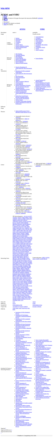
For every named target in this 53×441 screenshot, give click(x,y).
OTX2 (26, 263)
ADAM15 (15, 217)
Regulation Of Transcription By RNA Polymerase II (23, 346)
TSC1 (14, 291)
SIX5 (24, 279)
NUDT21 (25, 262)
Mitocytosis (38, 368)
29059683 (25, 121)
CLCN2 (23, 229)
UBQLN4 (18, 292)
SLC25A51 (28, 279)
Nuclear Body (19, 401)
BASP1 (18, 222)
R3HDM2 (26, 272)
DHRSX (15, 233)
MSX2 (28, 258)
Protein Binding (19, 57)
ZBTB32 (19, 296)
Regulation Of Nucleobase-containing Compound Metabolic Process (23, 316)
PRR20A (23, 268)
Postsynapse (18, 48)
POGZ (14, 267)
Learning (18, 78)
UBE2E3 (30, 291)
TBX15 (19, 285)
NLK (14, 262)
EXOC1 (38, 259)
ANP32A (20, 219)
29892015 (18, 120)
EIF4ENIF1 (15, 237)
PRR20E (24, 270)
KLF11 (14, 251)
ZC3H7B (28, 296)
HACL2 (17, 245)
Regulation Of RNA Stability (22, 420)
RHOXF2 (24, 276)
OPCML (23, 263)
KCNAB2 (15, 250)
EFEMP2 (27, 234)
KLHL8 (23, 251)
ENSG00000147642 (37, 305)
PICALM (25, 264)
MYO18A (19, 259)
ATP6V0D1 (15, 221)
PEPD (14, 264)
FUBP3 (29, 241)
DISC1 (34, 259)
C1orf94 (22, 225)
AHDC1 (27, 217)
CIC (31, 228)
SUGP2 (30, 283)
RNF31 (14, 278)
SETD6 (14, 279)
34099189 (37, 166)
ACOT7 (30, 216)
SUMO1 (15, 284)
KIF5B (41, 259)
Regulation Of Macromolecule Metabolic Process (23, 331)
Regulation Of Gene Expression (23, 324)
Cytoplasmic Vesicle (40, 47)
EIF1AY (19, 236)
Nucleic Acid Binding (21, 416)
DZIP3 (23, 234)
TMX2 (26, 287)
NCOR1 (14, 261)
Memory (18, 80)
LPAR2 (22, 254)
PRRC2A (28, 270)
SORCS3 (15, 282)
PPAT (25, 267)
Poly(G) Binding (19, 61)
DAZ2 (20, 232)
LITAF (14, 254)
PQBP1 (14, 268)
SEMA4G (25, 278)
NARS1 (24, 259)
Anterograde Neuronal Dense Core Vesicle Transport (43, 90)
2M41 (17, 308)
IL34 (29, 247)
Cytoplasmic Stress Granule (22, 389)
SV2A (23, 284)
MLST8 (20, 258)
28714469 (23, 202)
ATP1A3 (25, 220)
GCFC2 (29, 242)
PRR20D (19, 270)
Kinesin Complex (39, 353)
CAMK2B (15, 226)
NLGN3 (30, 261)
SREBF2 (30, 282)
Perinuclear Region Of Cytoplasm (43, 351)
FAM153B (29, 238)
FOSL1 (21, 241)
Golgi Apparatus (39, 40)
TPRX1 (14, 289)
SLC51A (19, 280)
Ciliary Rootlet (38, 344)
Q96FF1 (26, 306)
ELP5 (19, 237)
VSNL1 (20, 293)
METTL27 (15, 258)
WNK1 (14, 295)
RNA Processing (19, 76)
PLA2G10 (15, 266)
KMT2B (27, 251)
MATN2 (14, 257)
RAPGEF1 (23, 274)
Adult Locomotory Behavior (22, 81)
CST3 (14, 232)
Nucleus (17, 38)
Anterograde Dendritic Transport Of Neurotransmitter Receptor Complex (43, 349)
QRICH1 (17, 272)
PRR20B (27, 268)
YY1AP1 (15, 296)
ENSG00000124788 (17, 305)
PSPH (22, 271)
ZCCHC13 (15, 297)
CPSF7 (14, 230)
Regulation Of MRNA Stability (23, 405)
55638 (34, 302)
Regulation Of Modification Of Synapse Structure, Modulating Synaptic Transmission (42, 364)
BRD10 (29, 224)
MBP (18, 257)
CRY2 (30, 230)
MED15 (21, 257)
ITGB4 (23, 249)
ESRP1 (14, 238)
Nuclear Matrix (19, 44)
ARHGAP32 (29, 219)
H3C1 (14, 245)
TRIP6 (30, 289)
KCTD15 (20, 250)
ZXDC (19, 300)
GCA (25, 242)
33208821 (18, 154)
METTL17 (26, 257)
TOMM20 (19, 288)
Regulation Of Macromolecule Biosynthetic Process (23, 326)
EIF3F (25, 236)
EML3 (22, 237)
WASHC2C (29, 293)
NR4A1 (21, 262)
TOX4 (23, 288)
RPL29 (45, 259)
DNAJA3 (15, 234)
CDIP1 (28, 226)
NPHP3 (17, 262)
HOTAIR (20, 246)
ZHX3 (26, 297)
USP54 (29, 292)
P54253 (22, 306)
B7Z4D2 (35, 306)
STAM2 (26, 283)
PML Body (18, 400)
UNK (26, 292)
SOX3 (18, 282)
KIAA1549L (25, 250)
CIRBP (14, 229)
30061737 (27, 118)
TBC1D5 (15, 285)
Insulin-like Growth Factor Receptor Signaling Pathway (22, 96)
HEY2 (21, 245)
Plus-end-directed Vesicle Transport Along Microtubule (43, 346)
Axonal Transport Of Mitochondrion (40, 81)
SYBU (42, 29)
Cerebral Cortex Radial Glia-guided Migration (42, 394)
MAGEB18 (15, 255)
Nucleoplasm (19, 39)
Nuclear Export (19, 99)
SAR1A (21, 278)
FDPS (30, 240)
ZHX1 (19, 297)
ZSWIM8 (15, 300)
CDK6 (14, 228)
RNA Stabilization (20, 421)
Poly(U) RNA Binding (21, 59)
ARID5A (15, 220)
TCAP (22, 285)
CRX (27, 230)
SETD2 (30, 278)
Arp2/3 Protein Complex (41, 383)
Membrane (38, 46)
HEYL (24, 245)
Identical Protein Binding (21, 63)
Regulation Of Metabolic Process (23, 337)
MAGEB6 (25, 255)
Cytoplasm (18, 42)
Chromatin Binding (20, 55)
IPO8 (17, 249)
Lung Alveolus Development (22, 98)
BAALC (15, 222)
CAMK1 (27, 225)
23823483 (27, 174)
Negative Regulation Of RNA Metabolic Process (22, 335)
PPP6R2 (29, 267)
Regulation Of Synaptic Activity (43, 86)
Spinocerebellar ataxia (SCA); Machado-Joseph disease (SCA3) (23, 111)
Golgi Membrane (39, 36)
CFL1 (23, 228)
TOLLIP (15, 288)
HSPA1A (22, 247)
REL (21, 276)
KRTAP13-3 (22, 253)
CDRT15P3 (18, 228)
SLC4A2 (15, 280)
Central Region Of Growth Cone (43, 396)
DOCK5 (19, 234)
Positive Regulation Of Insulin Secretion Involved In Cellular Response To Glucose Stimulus (42, 84)
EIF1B (22, 236)
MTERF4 (15, 259)
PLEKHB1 (20, 266)
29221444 (18, 134)
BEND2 (26, 222)
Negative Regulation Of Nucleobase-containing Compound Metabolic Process (24, 343)
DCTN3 (29, 232)
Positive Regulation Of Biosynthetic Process (21, 388)
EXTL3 (25, 238)
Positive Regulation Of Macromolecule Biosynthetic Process (22, 385)
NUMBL (30, 262)
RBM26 (24, 275)
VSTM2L (24, 293)
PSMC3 (19, 271)
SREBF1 (26, 282)
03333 (14, 303)
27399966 (18, 202)
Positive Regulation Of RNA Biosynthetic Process (22, 394)
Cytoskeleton (38, 42)
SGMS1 (20, 279)
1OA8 (14, 308)
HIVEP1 (28, 245)
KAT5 (26, 249)
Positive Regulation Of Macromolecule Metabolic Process (24, 367)
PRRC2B (15, 271)
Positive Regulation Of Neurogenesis (40, 376)
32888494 (18, 167)
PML (30, 266)
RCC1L (14, 276)
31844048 (18, 164)
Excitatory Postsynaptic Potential (23, 101)
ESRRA (18, 238)
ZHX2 (22, 297)
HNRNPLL (15, 246)
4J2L (28, 308)
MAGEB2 (20, 255)
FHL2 (14, 241)
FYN (14, 242)
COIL (30, 229)
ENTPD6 (27, 237)
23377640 (18, 172)
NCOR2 (19, 261)
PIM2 (29, 264)
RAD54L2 (15, 274)
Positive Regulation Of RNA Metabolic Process (22, 363)
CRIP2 (21, 230)
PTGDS (26, 271)
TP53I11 (27, 288)
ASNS (18, 220)
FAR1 (24, 240)
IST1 (20, 249)
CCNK (24, 226)
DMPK (27, 233)
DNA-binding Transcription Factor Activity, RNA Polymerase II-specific (24, 413)
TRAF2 (18, 289)
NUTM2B (15, 263)
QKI (14, 272)
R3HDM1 (21, 272)
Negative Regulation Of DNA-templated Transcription (23, 90)
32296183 (40, 18)
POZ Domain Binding (21, 60)
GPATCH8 (22, 243)
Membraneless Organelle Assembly (24, 424)
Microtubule (38, 43)
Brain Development (20, 77)
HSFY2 (18, 247)
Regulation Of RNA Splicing (22, 422)
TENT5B (22, 287)
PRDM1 (18, 268)
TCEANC (26, 285)
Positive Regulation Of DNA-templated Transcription (22, 392)
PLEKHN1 (25, 266)
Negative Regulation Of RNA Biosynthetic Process (22, 355)
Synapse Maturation (40, 88)
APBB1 (24, 219)
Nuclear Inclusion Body (21, 47)
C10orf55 (18, 225)
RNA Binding (19, 56)
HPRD (5, 24)
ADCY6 (19, 217)
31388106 (48, 163)
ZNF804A (23, 299)
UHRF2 (23, 292)
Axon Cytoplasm (39, 50)
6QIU (14, 309)
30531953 (28, 145)
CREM (17, 230)
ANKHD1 (15, 219)
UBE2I (14, 292)
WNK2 (18, 295)
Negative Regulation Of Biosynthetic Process (21, 360)
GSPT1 (27, 243)
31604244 (27, 179)
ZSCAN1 (28, 299)
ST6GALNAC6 (16, 283)
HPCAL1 (25, 246)
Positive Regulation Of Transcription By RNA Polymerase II (24, 93)
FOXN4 (25, 241)
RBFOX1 (15, 275)
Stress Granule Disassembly (42, 340)
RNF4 (17, 278)
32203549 (18, 157)
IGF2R (26, 247)
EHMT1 (14, 236)
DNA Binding (19, 54)
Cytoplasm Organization (41, 354)
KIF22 (30, 250)
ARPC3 (44, 257)
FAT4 (27, 240)
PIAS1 (21, 264)
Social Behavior (19, 84)
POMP (22, 267)
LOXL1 (18, 254)
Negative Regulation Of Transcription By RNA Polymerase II (24, 68)
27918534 (18, 195)
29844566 (18, 143)
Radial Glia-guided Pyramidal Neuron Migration (42, 389)
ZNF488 (15, 299)
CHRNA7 (27, 228)
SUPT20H (19, 284)
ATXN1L (20, 221)
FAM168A (15, 240)
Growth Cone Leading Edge (42, 387)
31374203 (18, 129)
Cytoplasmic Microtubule (41, 44)
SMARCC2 (29, 280)
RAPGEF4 (28, 274)
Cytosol (17, 43)
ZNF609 (19, 299)
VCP (17, 293)
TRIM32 (22, 289)
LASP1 (26, 253)
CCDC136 (20, 226)
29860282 (18, 137)
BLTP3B (24, 224)
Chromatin (18, 340)
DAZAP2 (24, 232)
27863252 (27, 146)
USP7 (14, 293)
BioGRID (6, 23)
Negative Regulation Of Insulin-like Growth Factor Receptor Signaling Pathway (23, 87)
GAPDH (17, 242)
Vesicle (37, 48)
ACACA (26, 216)
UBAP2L (25, 291)
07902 (34, 303)
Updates (6, 20)
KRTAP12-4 (15, 253)
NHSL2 (26, 261)
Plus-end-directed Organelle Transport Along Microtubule (42, 367)
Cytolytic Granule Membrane (42, 355)
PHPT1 (17, 264)
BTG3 (14, 225)
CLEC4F (27, 229)
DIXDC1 (23, 233)
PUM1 (29, 271)
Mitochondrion (38, 39)
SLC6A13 (23, 280)
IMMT (14, 249)
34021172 (26, 210)
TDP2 (14, 287)
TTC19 (17, 291)
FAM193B (20, 240)
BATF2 (22, 222)
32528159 (18, 124)
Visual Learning (19, 82)
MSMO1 (24, 258)
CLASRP (18, 229)
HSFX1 (29, 246)
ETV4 (21, 238)
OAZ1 (19, 263)
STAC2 (22, 283)
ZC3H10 (24, 296)
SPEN (21, 282)
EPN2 (30, 237)
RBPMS (28, 275)
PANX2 (30, 263)
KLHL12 (18, 251)
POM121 (18, 267)
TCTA (30, 285)
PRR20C (15, 270)
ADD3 (23, 217)
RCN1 (17, 276)
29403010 (23, 184)
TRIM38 (27, 289)
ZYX (22, 300)
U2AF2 (21, 291)
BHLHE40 (15, 224)
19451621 (18, 117)
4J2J (26, 308)
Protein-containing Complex (22, 46)
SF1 (17, 279)
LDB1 (30, 253)
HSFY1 (14, 247)
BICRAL (20, 224)
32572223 (29, 149)
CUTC (17, 232)
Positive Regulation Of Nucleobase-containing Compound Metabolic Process (24, 374)
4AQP (23, 308)
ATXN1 (22, 29)
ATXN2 (25, 221)
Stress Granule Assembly (21, 397)
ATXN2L (29, 221)
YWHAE (22, 295)
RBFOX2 (19, 275)
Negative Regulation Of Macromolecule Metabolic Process (24, 357)
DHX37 (19, 233)
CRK (24, 230)
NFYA (22, 261)
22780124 (23, 141)
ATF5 (21, 220)
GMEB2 (18, 243)
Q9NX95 (39, 306)
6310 (14, 302)
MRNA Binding (19, 396)
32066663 (18, 139)
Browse (5, 16)
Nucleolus (18, 40)
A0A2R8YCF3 (16, 306)
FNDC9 (17, 241)
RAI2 (19, 274)
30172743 (18, 205)
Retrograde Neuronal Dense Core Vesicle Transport (43, 357)
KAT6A (30, 249)
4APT (20, 308)
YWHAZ (26, 295)
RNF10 (29, 276)
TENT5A (18, 287)
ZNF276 (30, 297)
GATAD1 (22, 242)
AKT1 (30, 217)
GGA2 (14, 243)
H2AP (30, 243)
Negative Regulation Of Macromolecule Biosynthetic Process (22, 349)
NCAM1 (28, 259)
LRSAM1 (26, 254)
